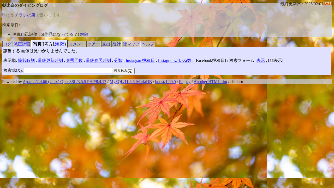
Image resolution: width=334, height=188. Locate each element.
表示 (261, 60)
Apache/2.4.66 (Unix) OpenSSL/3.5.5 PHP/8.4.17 (64, 81)
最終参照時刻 (98, 60)
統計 (116, 44)
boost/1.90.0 (165, 81)
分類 (118, 60)
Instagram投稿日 (140, 60)
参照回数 (74, 60)
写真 (37, 44)
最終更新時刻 (50, 60)
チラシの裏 (25, 15)
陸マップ (131, 44)
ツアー (93, 44)
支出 (106, 44)
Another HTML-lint (210, 81)
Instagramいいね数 (174, 60)
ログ (7, 44)
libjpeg (184, 81)
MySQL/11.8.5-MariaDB (131, 81)
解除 (84, 34)
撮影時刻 (26, 60)
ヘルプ (148, 44)
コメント (77, 44)
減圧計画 (22, 44)
